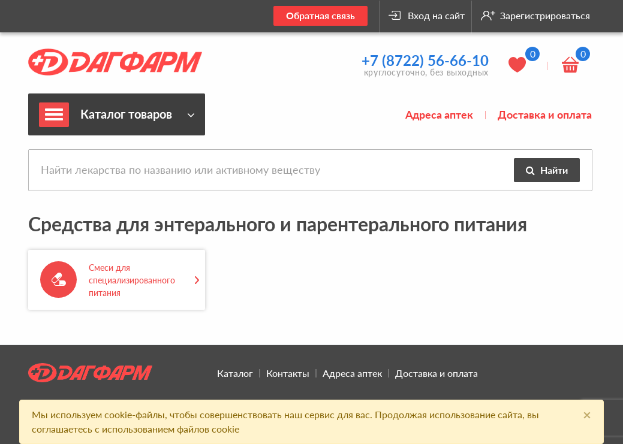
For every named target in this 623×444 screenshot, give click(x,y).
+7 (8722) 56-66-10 (425, 60)
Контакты (287, 373)
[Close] (587, 414)
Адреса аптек (439, 114)
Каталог (235, 373)
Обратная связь (320, 15)
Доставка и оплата (545, 114)
